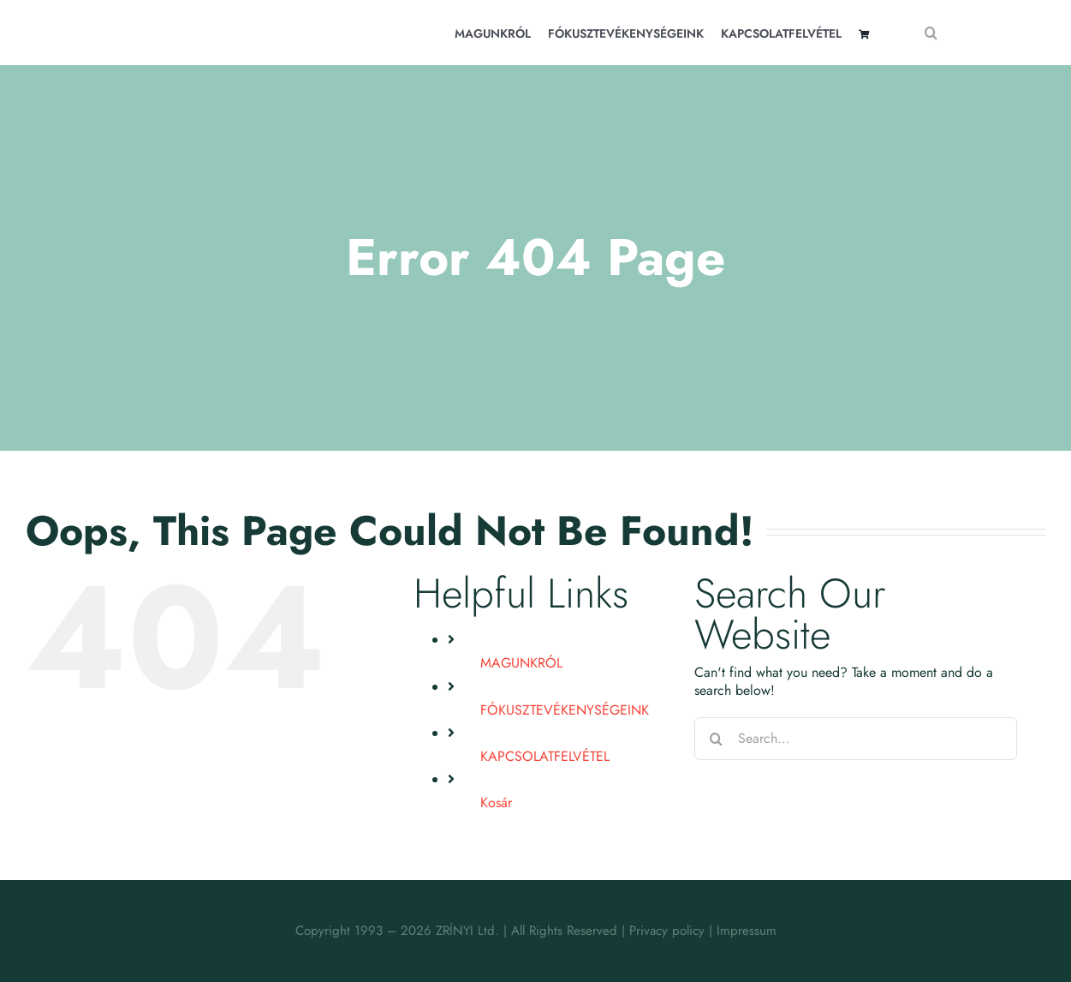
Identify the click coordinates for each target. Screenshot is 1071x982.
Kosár (496, 802)
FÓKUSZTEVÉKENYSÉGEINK (564, 710)
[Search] (930, 32)
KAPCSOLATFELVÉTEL (545, 756)
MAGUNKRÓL (521, 663)
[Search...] (855, 738)
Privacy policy (667, 930)
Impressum (746, 930)
